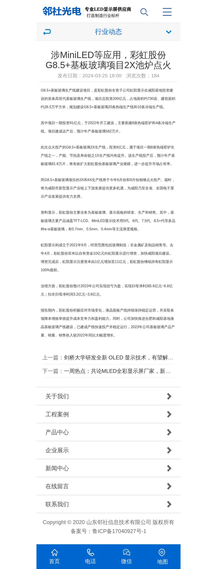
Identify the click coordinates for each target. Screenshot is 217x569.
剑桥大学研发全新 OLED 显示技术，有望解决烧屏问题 (129, 357)
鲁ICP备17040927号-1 (119, 531)
